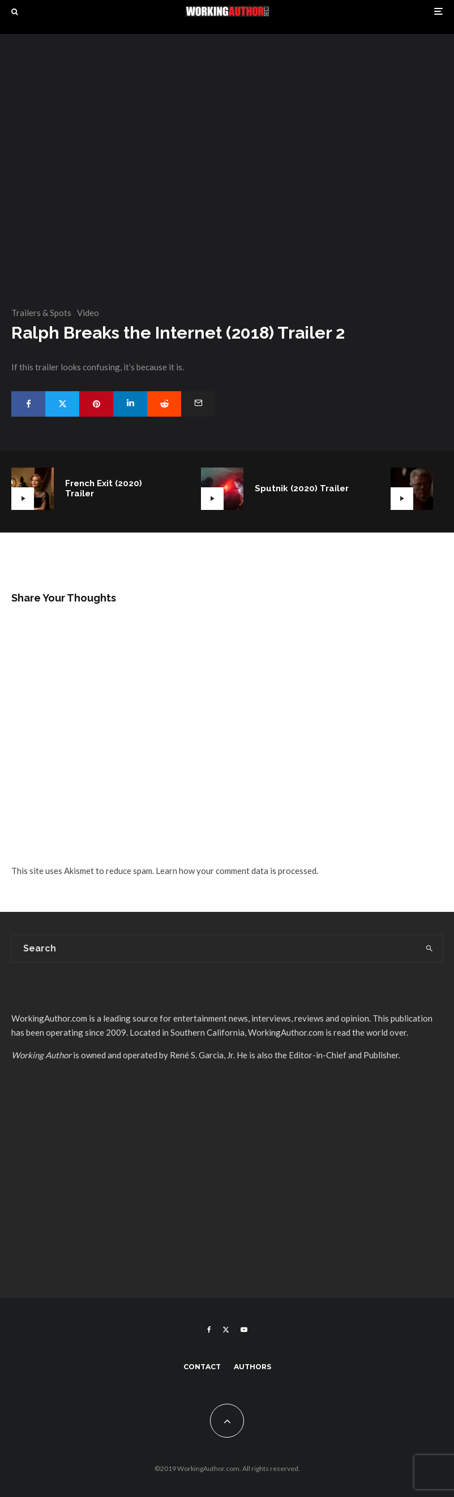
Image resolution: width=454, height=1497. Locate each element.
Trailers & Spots (41, 313)
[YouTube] (244, 1330)
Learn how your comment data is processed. (237, 871)
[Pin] (96, 404)
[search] (429, 948)
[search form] (214, 948)
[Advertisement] (227, 1193)
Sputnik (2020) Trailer (302, 488)
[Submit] (164, 404)
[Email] (198, 404)
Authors (252, 1366)
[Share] (28, 404)
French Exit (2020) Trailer (103, 488)
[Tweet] (62, 404)
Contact (202, 1366)
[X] (226, 1330)
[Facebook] (209, 1330)
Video (88, 313)
